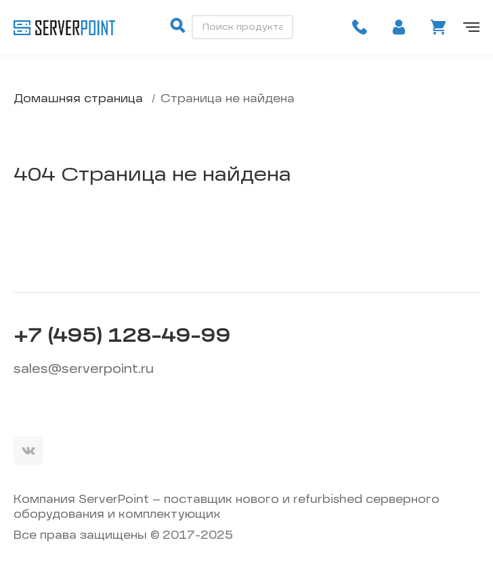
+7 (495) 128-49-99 (122, 337)
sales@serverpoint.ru (84, 369)
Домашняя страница (78, 99)
